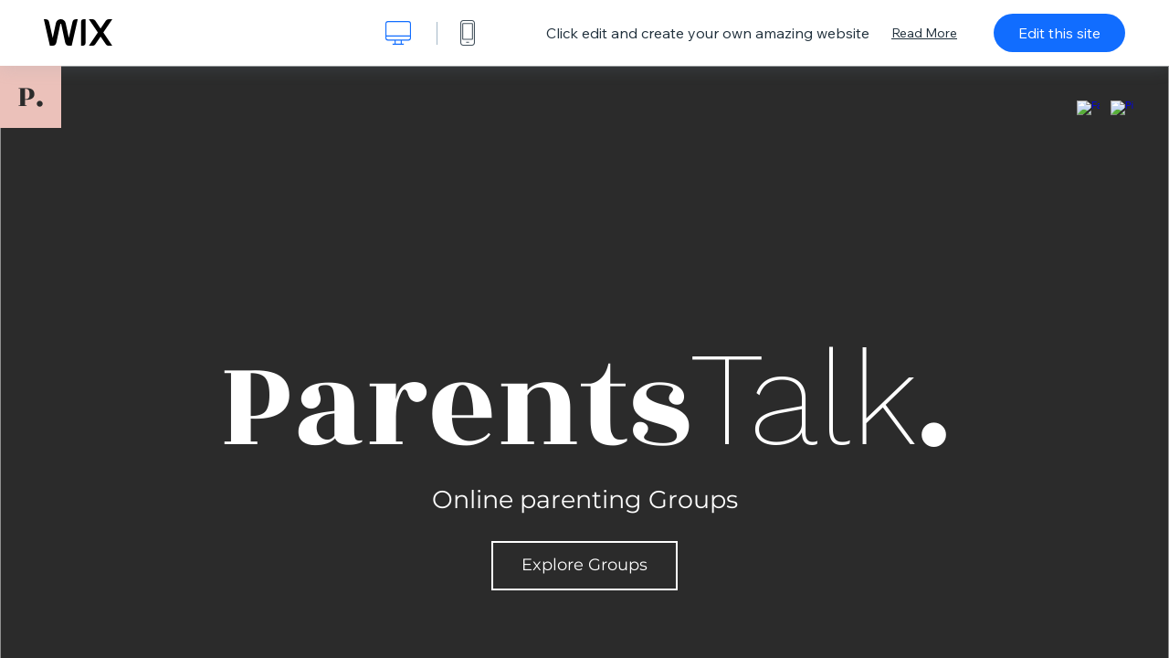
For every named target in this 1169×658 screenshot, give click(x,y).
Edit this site (1059, 33)
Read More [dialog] (924, 33)
